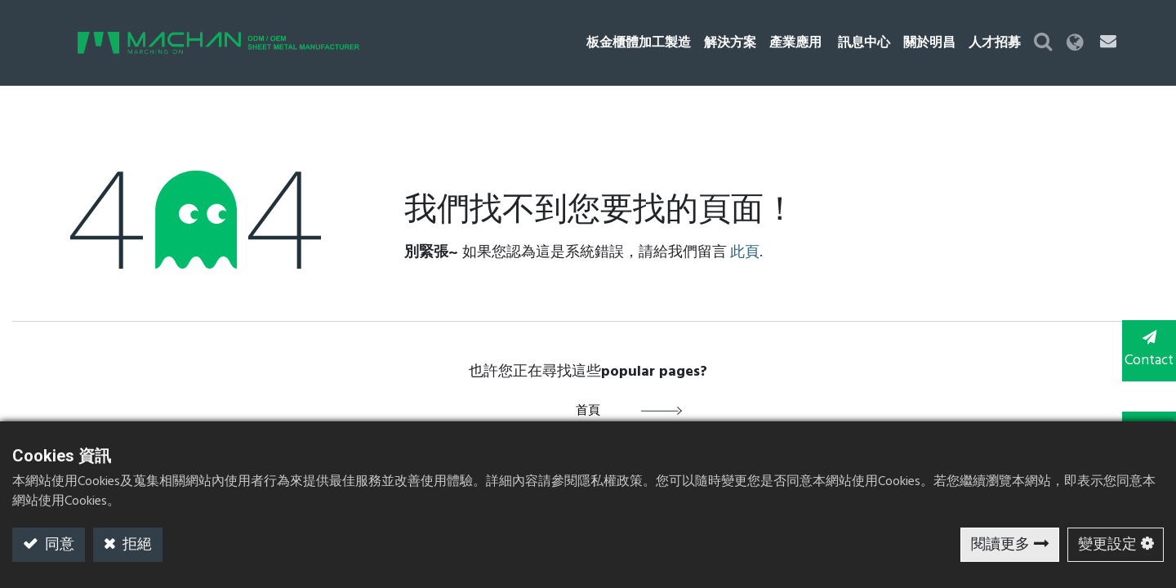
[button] (1073, 42)
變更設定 (1107, 545)
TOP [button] (1144, 415)
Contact (1143, 349)
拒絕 (135, 545)
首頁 (588, 411)
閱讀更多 (1000, 545)
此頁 (745, 253)
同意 (58, 545)
